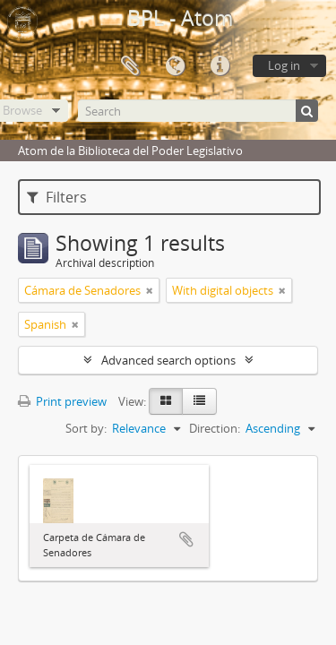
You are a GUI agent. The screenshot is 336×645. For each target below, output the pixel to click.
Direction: (214, 428)
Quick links (219, 66)
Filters (57, 197)
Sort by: (86, 428)
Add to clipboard (186, 539)
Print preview (62, 401)
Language (174, 66)
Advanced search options (168, 360)
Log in (284, 65)
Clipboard (130, 66)
